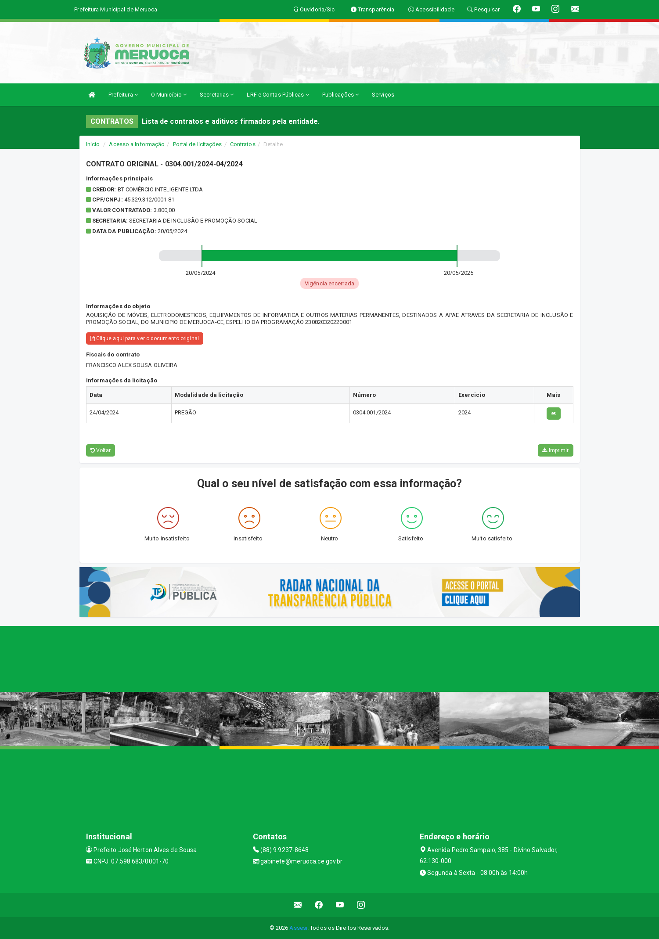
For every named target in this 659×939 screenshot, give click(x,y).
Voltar (100, 450)
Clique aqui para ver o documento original (144, 338)
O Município (169, 94)
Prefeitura (123, 94)
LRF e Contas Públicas (278, 94)
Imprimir (555, 450)
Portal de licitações (197, 144)
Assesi (298, 928)
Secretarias (217, 94)
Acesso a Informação (137, 144)
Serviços (383, 94)
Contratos (243, 144)
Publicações (340, 94)
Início (93, 144)
